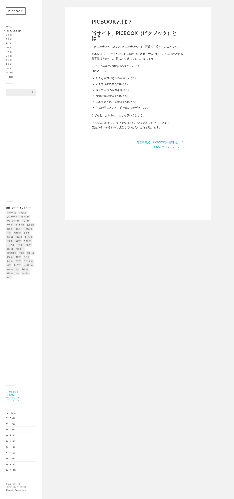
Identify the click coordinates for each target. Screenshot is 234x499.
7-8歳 (9, 64)
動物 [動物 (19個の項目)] (10, 237)
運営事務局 (12, 392)
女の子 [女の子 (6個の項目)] (10, 245)
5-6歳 (9, 56)
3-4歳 (9, 47)
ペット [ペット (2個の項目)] (25, 221)
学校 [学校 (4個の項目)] (28, 245)
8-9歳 (9, 68)
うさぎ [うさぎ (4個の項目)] (22, 213)
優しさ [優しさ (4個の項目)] (19, 229)
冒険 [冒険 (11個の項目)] (29, 229)
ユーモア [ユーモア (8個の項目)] (20, 225)
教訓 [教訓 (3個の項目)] (10, 261)
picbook (15, 11)
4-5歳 (9, 51)
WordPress (21, 487)
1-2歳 (9, 39)
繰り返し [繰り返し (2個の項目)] (28, 265)
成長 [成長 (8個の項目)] (18, 257)
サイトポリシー (13, 397)
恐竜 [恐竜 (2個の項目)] (21, 253)
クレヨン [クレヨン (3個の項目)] (24, 217)
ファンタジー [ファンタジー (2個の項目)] (13, 221)
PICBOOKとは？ (14, 31)
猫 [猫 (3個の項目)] (9, 265)
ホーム (9, 27)
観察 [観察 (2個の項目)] (25, 269)
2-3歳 (9, 43)
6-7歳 (9, 60)
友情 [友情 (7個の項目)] (10, 241)
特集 (9, 77)
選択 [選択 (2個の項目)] (10, 273)
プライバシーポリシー (15, 400)
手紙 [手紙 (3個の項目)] (26, 257)
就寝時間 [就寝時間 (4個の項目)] (11, 253)
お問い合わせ (13, 395)
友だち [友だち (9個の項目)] (28, 237)
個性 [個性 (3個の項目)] (10, 229)
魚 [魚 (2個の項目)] (9, 277)
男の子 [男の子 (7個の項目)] (17, 265)
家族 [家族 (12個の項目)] (10, 249)
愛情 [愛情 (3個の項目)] (10, 257)
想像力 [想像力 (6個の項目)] (30, 253)
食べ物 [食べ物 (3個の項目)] (25, 273)
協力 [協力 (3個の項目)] (19, 237)
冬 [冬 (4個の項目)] (9, 233)
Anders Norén (21, 490)
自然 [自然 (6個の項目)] (10, 269)
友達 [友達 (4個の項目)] (18, 241)
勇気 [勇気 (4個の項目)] (26, 233)
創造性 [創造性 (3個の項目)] (17, 233)
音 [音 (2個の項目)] (17, 273)
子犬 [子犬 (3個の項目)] (20, 245)
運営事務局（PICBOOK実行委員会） (160, 142)
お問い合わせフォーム (169, 146)
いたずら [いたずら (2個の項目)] (11, 213)
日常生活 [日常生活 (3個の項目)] (28, 261)
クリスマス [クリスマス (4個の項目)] (12, 217)
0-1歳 (9, 35)
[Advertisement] (21, 151)
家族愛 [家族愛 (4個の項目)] (19, 249)
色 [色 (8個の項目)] (17, 269)
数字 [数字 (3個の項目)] (18, 261)
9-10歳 (9, 72)
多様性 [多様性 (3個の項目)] (27, 241)
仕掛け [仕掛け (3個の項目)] (30, 225)
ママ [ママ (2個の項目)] (10, 225)
